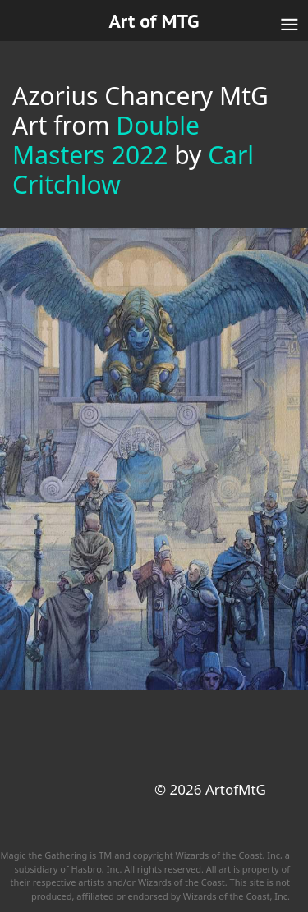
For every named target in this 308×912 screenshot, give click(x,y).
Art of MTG (153, 21)
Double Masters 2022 (106, 140)
